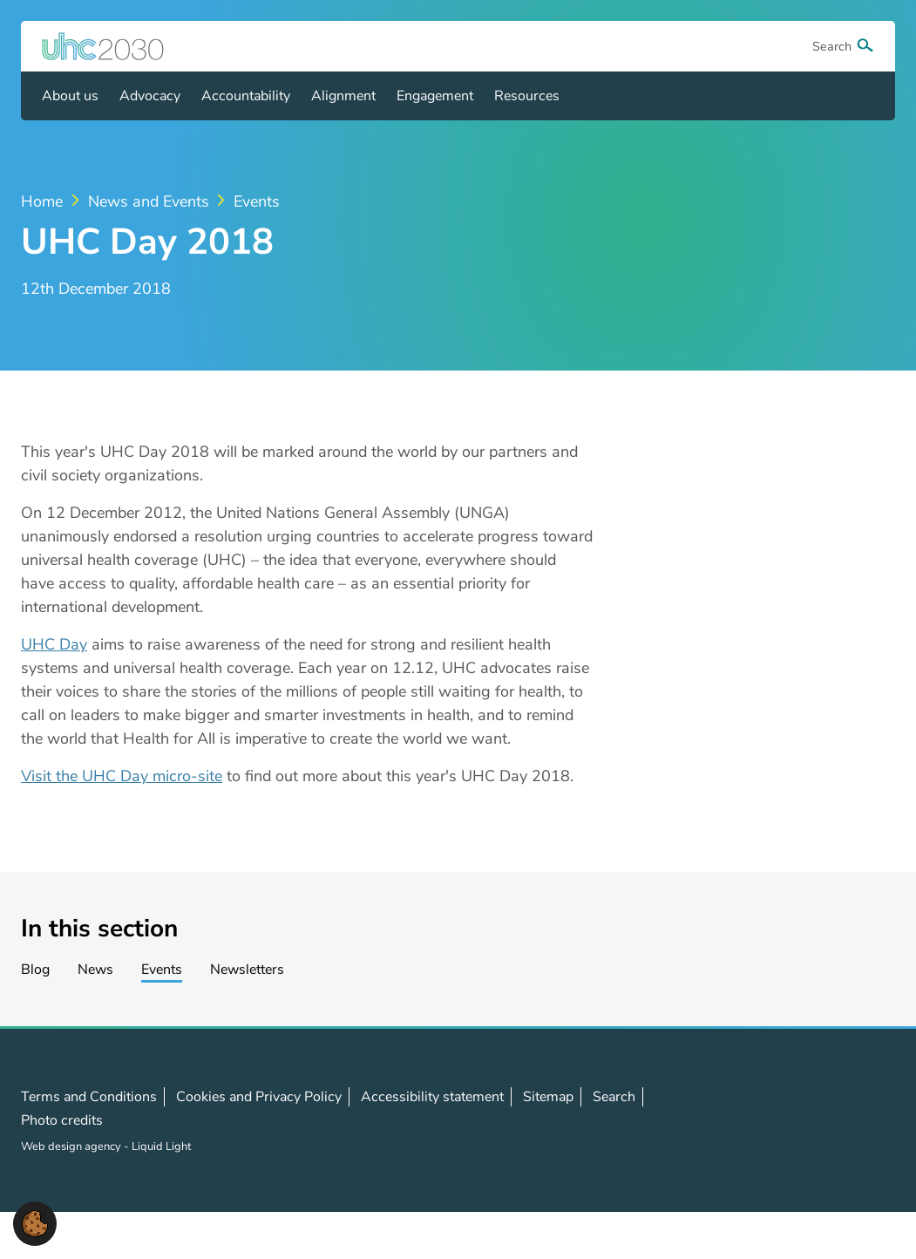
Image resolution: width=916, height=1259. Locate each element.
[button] (35, 1222)
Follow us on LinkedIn (826, 1120)
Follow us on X (788, 1120)
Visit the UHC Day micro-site (121, 776)
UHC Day (54, 644)
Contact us (864, 1119)
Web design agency (72, 1146)
